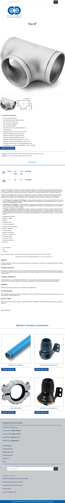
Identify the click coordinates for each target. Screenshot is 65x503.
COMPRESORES (7, 445)
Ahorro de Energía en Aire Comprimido (13, 482)
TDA (2, 312)
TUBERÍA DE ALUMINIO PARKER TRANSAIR (13, 315)
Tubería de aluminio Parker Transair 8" (22, 155)
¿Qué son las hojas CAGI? (10, 492)
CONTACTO (6, 458)
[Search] (56, 2)
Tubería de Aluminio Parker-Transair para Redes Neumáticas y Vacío (26, 153)
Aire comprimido (7, 488)
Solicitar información (7, 148)
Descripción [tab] (32, 162)
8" (7, 155)
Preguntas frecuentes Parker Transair (12, 485)
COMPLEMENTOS (8, 455)
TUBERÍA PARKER (8, 449)
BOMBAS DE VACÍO (8, 452)
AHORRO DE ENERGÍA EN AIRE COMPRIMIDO (16, 478)
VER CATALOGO (5, 310)
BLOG (4, 461)
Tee (10, 155)
